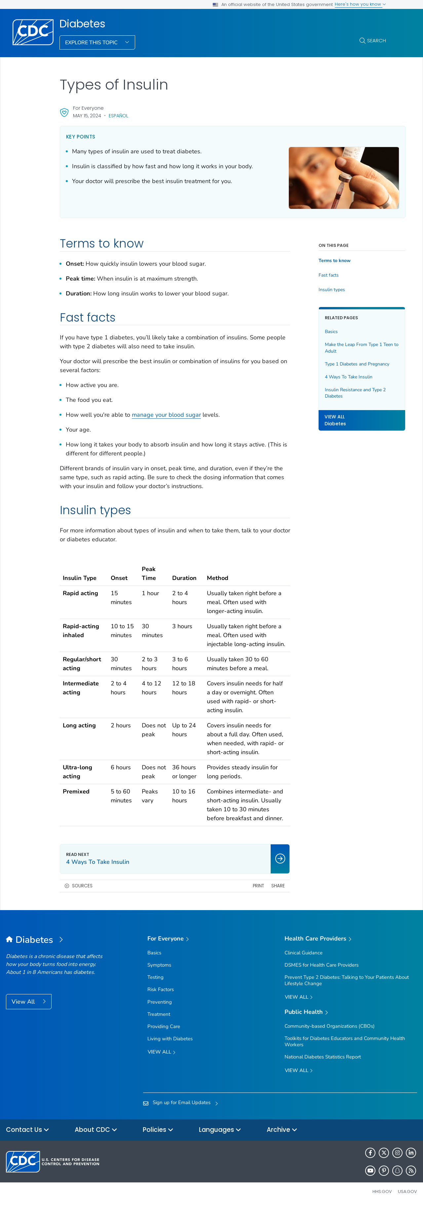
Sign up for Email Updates (182, 1125)
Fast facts (315, 272)
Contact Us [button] (27, 1153)
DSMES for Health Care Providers (322, 988)
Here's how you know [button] (360, 4)
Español (118, 115)
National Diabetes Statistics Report (323, 1080)
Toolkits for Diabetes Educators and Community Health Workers (345, 1064)
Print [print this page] (245, 909)
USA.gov (407, 1214)
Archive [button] (282, 1153)
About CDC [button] (96, 1153)
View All (24, 1025)
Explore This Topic (92, 42)
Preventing (159, 1024)
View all (161, 1075)
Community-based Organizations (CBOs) (330, 1049)
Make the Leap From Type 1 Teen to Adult (340, 344)
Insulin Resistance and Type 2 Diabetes (342, 389)
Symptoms (159, 988)
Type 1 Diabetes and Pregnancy (344, 360)
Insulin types (318, 286)
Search (376, 40)
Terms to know (321, 257)
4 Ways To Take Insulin (335, 373)
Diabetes (82, 24)
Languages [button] (220, 1153)
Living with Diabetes (170, 1061)
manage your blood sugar (166, 411)
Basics (318, 328)
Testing (155, 1000)
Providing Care (163, 1049)
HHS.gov (382, 1214)
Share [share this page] (265, 909)
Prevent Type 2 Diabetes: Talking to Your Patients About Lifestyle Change (347, 1003)
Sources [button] (82, 909)
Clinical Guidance (304, 976)
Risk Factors (160, 1012)
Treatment (158, 1037)
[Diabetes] (57, 963)
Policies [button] (158, 1153)
